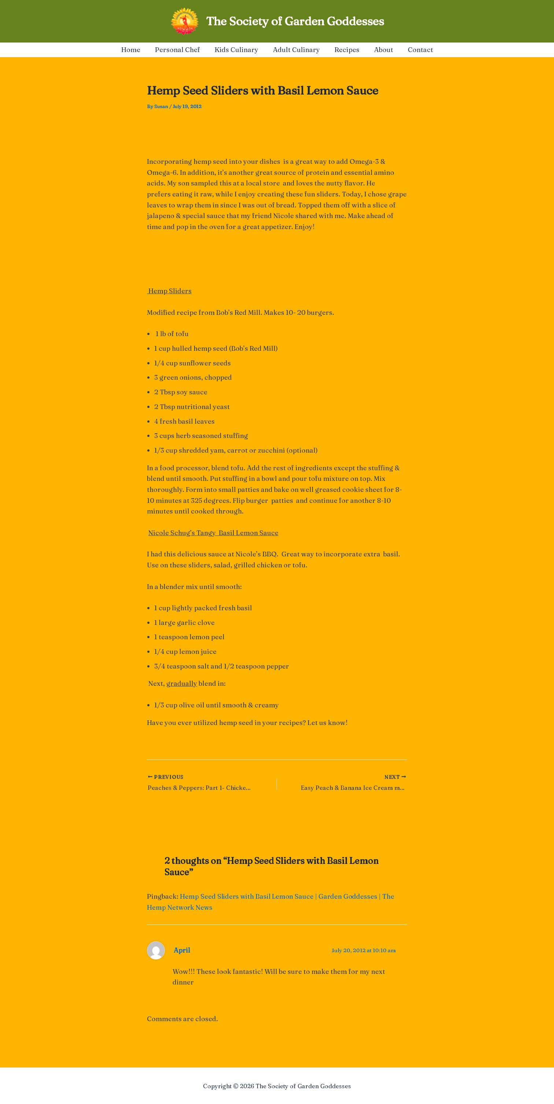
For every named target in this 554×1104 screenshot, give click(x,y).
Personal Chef (180, 49)
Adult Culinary (296, 49)
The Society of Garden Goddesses (295, 21)
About (380, 49)
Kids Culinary (238, 49)
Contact (416, 49)
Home (135, 49)
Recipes (345, 49)
